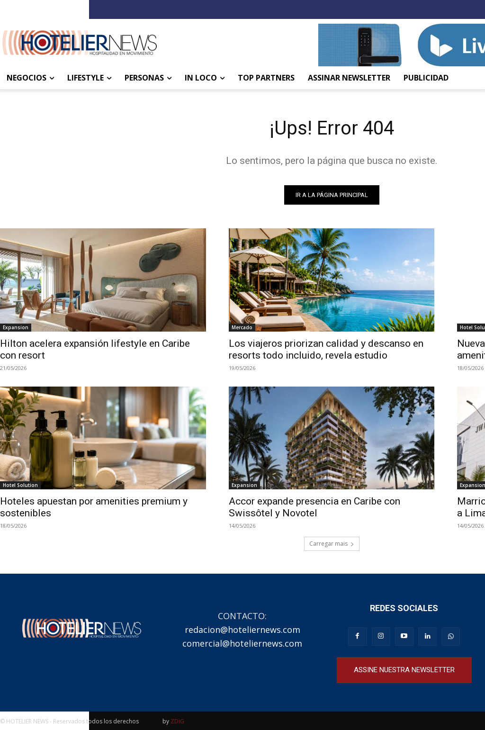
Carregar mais (331, 544)
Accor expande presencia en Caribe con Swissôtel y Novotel (314, 507)
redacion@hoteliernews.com (242, 629)
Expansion (15, 327)
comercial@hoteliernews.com (242, 643)
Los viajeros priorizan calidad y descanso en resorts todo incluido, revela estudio (326, 349)
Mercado (242, 327)
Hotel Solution (20, 485)
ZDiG (177, 721)
